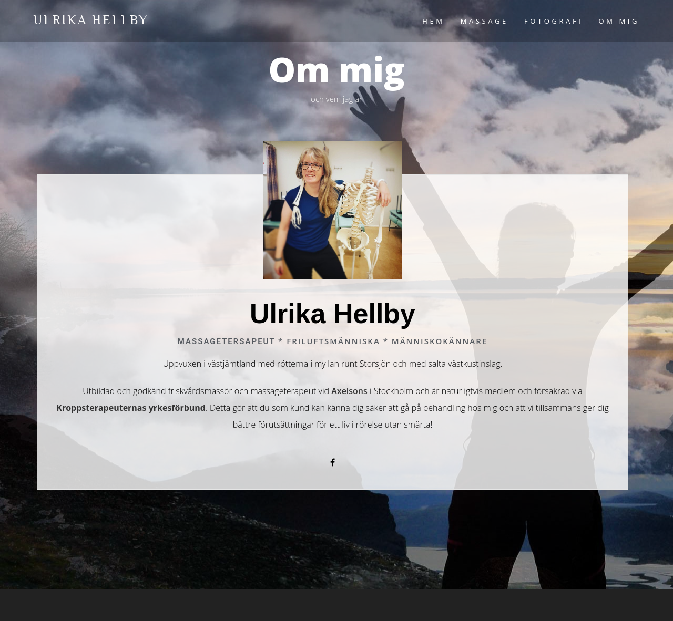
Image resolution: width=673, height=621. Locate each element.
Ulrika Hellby (91, 20)
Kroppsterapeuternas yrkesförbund (131, 407)
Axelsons (349, 391)
